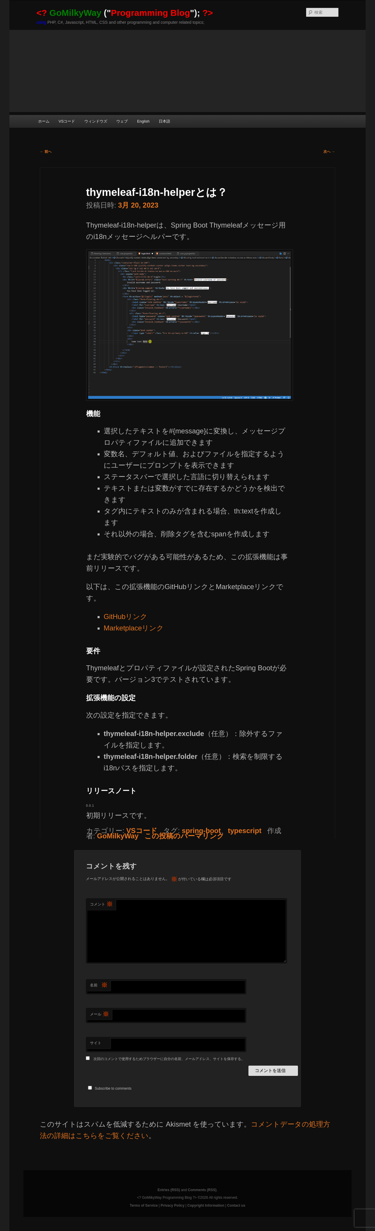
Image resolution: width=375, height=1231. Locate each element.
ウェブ (122, 121)
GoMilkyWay (118, 836)
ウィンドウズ (95, 121)
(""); (124, 13)
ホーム (44, 121)
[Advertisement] (187, 71)
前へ (45, 152)
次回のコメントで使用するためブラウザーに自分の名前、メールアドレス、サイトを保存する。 (169, 1059)
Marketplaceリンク (134, 628)
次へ (329, 152)
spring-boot (201, 831)
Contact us (236, 1205)
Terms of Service (144, 1205)
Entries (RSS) (169, 1190)
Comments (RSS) (202, 1190)
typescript (245, 831)
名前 (99, 985)
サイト (95, 1043)
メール (99, 1014)
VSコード (67, 121)
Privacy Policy (172, 1205)
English (143, 121)
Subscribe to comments (113, 1088)
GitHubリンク (126, 616)
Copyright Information (206, 1205)
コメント (101, 904)
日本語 (164, 121)
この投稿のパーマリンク (184, 836)
